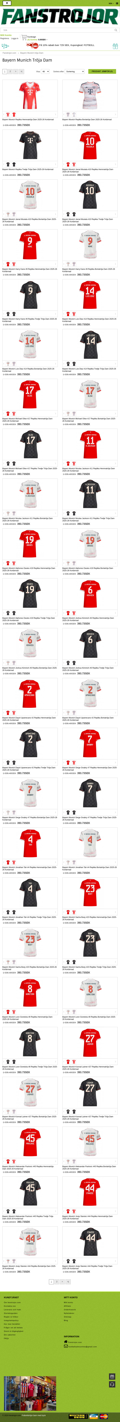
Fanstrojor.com (73, 1342)
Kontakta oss (10, 1306)
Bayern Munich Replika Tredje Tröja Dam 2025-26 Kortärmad (27, 169)
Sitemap (67, 1317)
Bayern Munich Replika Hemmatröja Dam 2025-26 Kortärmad (28, 119)
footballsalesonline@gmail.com (80, 1346)
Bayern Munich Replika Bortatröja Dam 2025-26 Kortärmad (87, 119)
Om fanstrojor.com (12, 1302)
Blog (66, 1320)
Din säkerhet (10, 1335)
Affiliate (67, 1306)
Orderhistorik (70, 1310)
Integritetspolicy (11, 1320)
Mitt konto (6, 35)
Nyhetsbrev (69, 1313)
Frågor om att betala (13, 1328)
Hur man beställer (12, 1324)
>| (21, 71)
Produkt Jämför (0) (102, 71)
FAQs (6, 1338)
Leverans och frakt (12, 1310)
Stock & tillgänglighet (13, 1331)
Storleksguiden (11, 1313)
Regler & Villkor (11, 1317)
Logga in (14, 38)
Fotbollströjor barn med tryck (34, 1415)
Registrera (4, 38)
